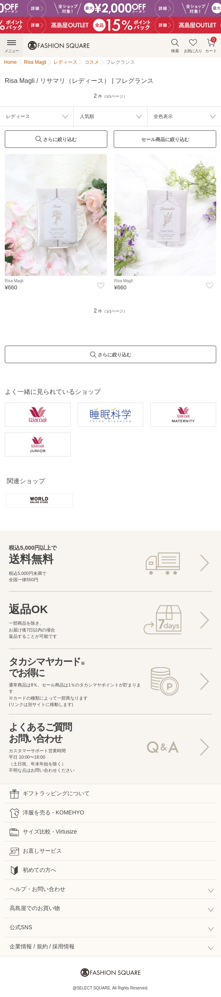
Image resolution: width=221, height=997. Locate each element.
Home (10, 62)
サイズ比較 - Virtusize (43, 832)
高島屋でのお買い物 (35, 908)
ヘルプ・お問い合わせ (37, 889)
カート (211, 45)
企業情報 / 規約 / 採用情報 (42, 946)
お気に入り (193, 45)
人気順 (87, 116)
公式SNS (21, 927)
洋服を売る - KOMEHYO (47, 813)
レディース (18, 116)
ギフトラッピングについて (50, 794)
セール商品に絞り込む (165, 139)
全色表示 (163, 116)
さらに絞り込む (56, 141)
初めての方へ (33, 870)
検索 (175, 45)
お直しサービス (36, 851)
